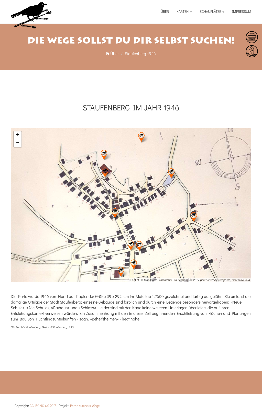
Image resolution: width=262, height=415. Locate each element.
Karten (184, 11)
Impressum (241, 11)
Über (165, 11)
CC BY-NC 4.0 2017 (43, 405)
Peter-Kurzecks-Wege (85, 405)
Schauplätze (212, 11)
